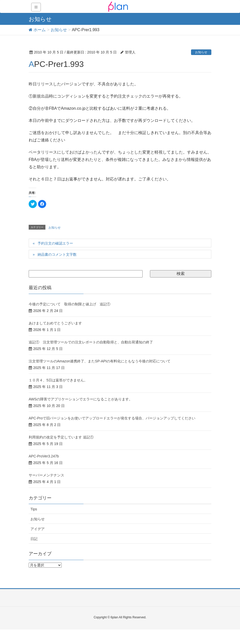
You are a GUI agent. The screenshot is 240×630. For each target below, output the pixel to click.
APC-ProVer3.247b (44, 456)
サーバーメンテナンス (46, 475)
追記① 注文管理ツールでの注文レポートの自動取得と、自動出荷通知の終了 (91, 342)
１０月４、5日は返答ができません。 (58, 380)
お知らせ (201, 52)
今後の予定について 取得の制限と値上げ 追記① (69, 304)
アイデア (37, 529)
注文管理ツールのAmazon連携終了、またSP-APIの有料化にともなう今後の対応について (99, 361)
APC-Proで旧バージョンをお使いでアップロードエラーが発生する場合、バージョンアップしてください (112, 418)
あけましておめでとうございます (55, 323)
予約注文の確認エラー (55, 243)
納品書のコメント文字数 (57, 254)
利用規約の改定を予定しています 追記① (61, 437)
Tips (33, 509)
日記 (34, 539)
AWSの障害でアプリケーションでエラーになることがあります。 (80, 399)
